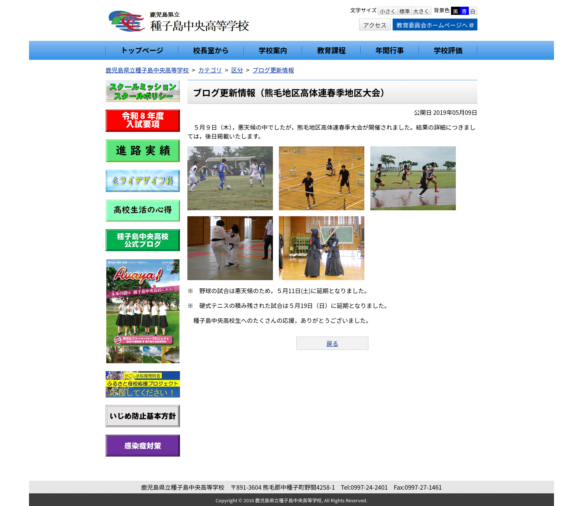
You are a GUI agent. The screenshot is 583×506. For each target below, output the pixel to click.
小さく (388, 11)
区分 (237, 69)
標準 (404, 11)
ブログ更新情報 (273, 69)
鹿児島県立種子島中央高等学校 (147, 69)
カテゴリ (210, 69)
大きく (421, 11)
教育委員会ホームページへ (435, 24)
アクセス (375, 24)
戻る (332, 343)
